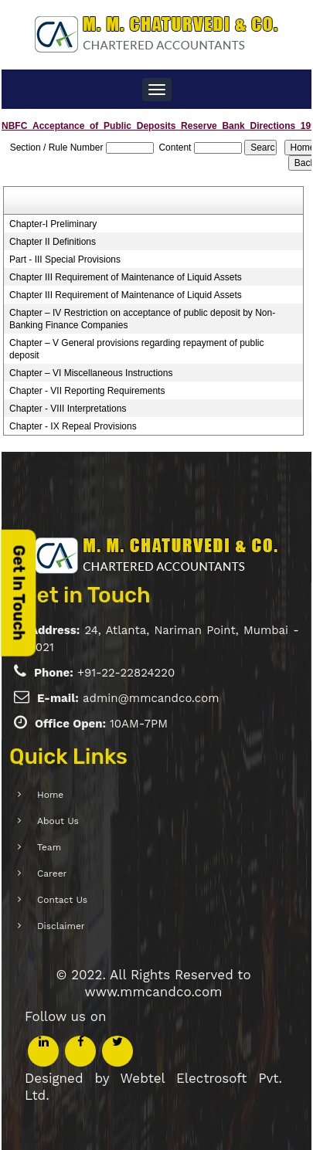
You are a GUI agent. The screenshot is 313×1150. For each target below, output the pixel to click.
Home (36, 794)
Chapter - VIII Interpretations (67, 408)
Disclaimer (47, 926)
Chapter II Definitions (52, 241)
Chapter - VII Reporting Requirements (87, 390)
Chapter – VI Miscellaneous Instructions (90, 373)
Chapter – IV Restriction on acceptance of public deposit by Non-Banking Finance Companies (142, 319)
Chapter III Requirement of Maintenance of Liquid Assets (125, 277)
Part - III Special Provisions (65, 259)
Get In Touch (18, 592)
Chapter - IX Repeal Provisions (73, 426)
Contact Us (48, 899)
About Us (44, 821)
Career (38, 873)
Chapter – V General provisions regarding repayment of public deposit (136, 349)
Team (35, 847)
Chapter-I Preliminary (53, 224)
